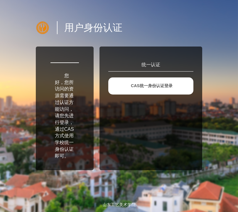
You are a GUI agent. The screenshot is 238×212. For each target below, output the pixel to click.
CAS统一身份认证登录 (152, 85)
